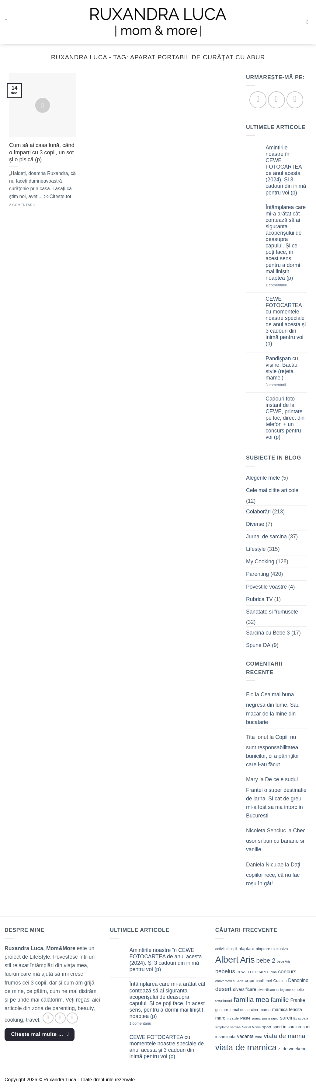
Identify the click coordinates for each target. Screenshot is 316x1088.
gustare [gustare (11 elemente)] (221, 1009)
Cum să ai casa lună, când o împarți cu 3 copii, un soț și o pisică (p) (42, 152)
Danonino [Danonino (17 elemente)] (298, 980)
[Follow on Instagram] (276, 100)
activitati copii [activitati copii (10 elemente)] (226, 949)
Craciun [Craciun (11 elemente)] (280, 980)
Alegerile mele (263, 478)
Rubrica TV (259, 599)
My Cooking (260, 562)
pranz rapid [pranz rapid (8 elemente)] (270, 1018)
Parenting (257, 574)
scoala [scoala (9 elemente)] (303, 1018)
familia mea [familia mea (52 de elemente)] (251, 999)
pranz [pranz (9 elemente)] (256, 1018)
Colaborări (258, 512)
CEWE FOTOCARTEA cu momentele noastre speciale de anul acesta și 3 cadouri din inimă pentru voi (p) (286, 321)
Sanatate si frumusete (272, 612)
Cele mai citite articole (272, 491)
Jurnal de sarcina (266, 537)
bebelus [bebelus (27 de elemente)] (225, 971)
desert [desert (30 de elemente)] (223, 989)
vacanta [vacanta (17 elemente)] (245, 1036)
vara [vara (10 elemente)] (258, 1037)
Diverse (255, 524)
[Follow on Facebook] (258, 100)
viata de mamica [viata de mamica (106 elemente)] (246, 1047)
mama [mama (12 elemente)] (265, 1009)
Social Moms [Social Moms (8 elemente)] (251, 1027)
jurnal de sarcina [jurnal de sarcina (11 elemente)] (244, 1009)
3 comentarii (286, 385)
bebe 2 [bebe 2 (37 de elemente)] (265, 960)
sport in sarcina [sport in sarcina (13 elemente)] (287, 1026)
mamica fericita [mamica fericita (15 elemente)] (287, 1009)
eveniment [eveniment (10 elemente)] (223, 1001)
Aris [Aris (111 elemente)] (247, 959)
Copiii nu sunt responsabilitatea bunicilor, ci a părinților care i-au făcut (272, 751)
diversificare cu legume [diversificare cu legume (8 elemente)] (274, 990)
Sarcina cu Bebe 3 (268, 633)
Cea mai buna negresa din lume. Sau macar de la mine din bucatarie (273, 708)
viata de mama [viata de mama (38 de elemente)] (284, 1035)
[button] (9, 22)
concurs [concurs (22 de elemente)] (287, 971)
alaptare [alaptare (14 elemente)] (246, 948)
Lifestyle (256, 549)
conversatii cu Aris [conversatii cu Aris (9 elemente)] (229, 981)
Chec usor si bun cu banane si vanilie (276, 839)
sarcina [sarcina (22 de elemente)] (288, 1018)
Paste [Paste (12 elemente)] (245, 1018)
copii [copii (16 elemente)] (249, 980)
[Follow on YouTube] (294, 100)
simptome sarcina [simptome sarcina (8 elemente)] (228, 1027)
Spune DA (258, 645)
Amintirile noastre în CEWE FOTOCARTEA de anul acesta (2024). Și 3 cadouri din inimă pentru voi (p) (286, 170)
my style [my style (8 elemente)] (233, 1018)
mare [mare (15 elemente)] (220, 1018)
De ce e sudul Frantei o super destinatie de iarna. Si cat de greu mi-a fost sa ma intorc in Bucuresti (276, 798)
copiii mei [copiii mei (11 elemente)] (264, 980)
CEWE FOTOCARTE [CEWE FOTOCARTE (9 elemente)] (253, 972)
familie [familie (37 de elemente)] (280, 999)
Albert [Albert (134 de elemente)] (227, 959)
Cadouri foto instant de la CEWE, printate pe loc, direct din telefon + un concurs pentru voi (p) (285, 418)
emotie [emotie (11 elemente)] (298, 989)
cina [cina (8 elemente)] (274, 972)
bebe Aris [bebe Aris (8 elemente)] (283, 961)
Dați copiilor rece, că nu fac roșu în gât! (273, 874)
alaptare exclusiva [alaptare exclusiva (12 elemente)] (272, 948)
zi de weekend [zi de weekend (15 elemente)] (292, 1048)
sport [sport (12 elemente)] (266, 1027)
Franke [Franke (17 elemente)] (297, 1000)
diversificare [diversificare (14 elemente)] (244, 989)
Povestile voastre (266, 587)
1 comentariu (286, 285)
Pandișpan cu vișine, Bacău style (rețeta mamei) (282, 368)
